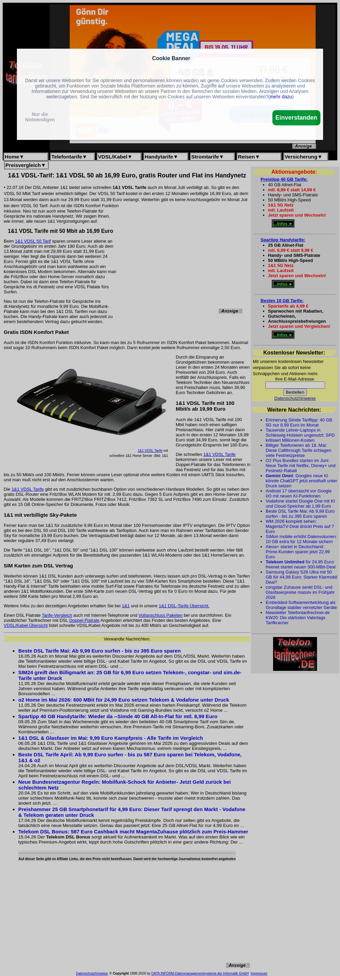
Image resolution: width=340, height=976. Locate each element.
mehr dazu (281, 96)
